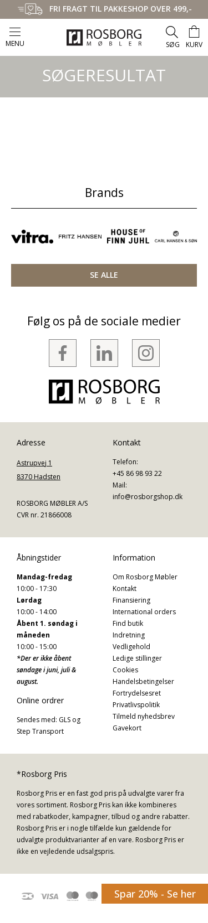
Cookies (125, 670)
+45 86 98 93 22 (137, 473)
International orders (144, 611)
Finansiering (131, 600)
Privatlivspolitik (136, 704)
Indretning (129, 635)
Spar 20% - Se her (155, 893)
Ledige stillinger (137, 658)
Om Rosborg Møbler (145, 577)
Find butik (128, 623)
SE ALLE (104, 274)
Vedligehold (131, 646)
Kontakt (124, 588)
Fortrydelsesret (137, 693)
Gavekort (127, 728)
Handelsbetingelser (143, 681)
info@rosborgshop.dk (147, 496)
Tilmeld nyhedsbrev (144, 716)
